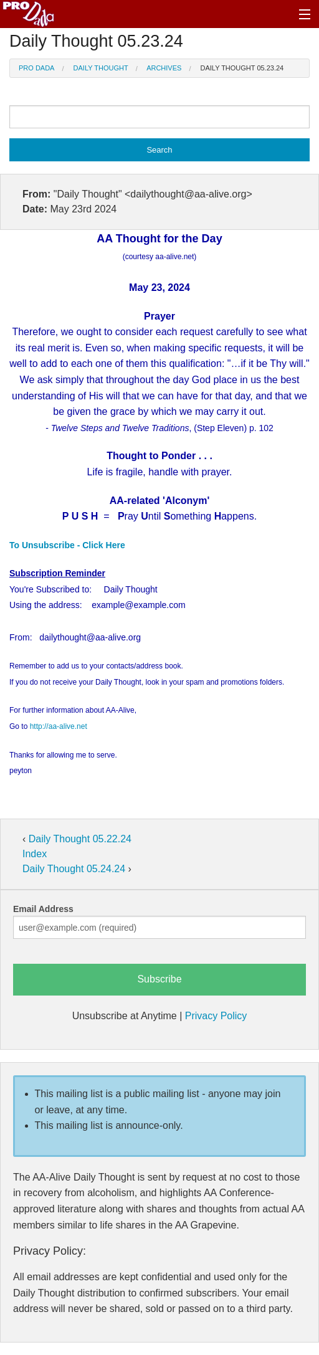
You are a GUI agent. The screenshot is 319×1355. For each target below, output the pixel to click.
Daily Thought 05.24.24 (75, 868)
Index (34, 854)
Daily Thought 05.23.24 (242, 68)
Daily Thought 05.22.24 (80, 839)
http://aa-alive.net (58, 726)
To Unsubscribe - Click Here (67, 545)
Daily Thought (101, 68)
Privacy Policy (216, 1015)
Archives (163, 68)
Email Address (43, 909)
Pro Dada (36, 68)
